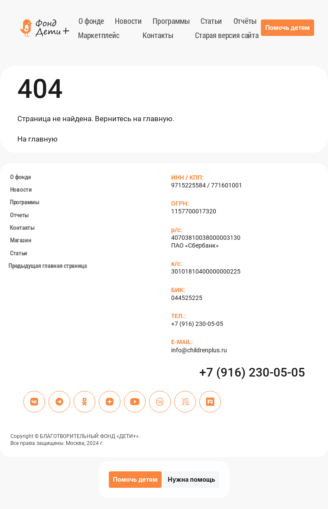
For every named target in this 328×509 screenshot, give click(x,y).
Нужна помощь (191, 479)
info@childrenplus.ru (199, 350)
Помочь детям (287, 27)
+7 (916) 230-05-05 (252, 372)
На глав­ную (37, 139)
